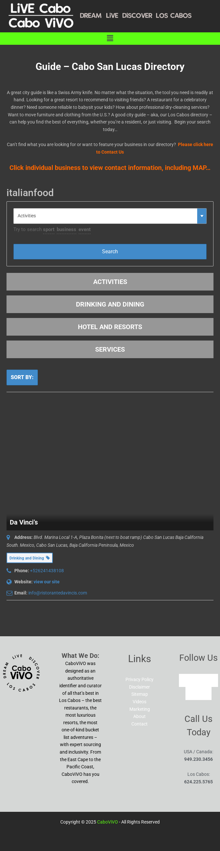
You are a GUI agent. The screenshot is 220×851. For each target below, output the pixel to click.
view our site (47, 581)
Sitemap (139, 694)
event (85, 229)
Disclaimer (139, 687)
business (66, 229)
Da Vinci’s (24, 522)
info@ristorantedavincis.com (57, 592)
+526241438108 (47, 570)
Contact (139, 723)
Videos (139, 701)
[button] (109, 38)
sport (48, 229)
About (139, 716)
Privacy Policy (139, 679)
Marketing (139, 709)
